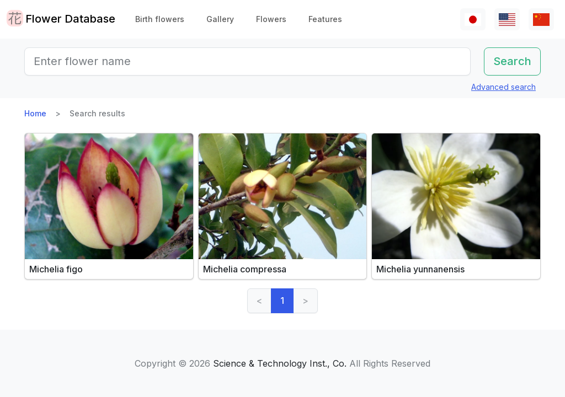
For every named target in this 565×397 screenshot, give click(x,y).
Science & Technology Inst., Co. (280, 363)
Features (325, 19)
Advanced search (503, 87)
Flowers (271, 19)
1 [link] (282, 300)
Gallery (220, 19)
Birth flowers (159, 19)
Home (35, 113)
